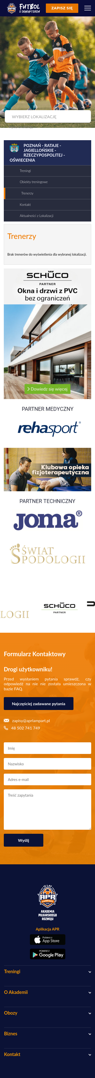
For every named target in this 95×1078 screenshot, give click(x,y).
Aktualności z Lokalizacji (36, 216)
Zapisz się (62, 8)
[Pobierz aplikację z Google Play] (47, 954)
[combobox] (47, 116)
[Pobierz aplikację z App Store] (47, 939)
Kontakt (25, 205)
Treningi (25, 171)
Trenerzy (27, 193)
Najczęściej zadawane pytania (38, 703)
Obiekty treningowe (34, 182)
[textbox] (47, 116)
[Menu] (87, 8)
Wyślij (23, 840)
